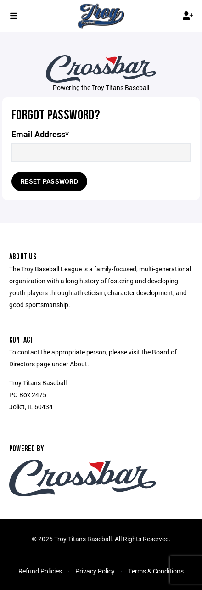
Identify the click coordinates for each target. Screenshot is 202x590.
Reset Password (49, 181)
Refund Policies (40, 571)
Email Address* (40, 134)
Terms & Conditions (156, 571)
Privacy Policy (95, 571)
